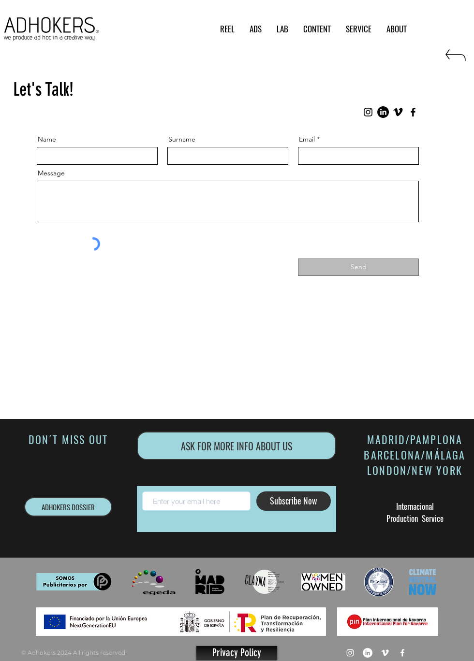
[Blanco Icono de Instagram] (350, 653)
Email (307, 139)
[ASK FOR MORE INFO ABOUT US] (236, 445)
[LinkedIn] (383, 112)
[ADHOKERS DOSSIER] (68, 507)
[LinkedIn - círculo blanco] (367, 653)
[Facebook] (413, 112)
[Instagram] (368, 112)
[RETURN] (454, 59)
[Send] (358, 267)
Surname (181, 139)
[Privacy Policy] (236, 653)
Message (51, 173)
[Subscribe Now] (293, 501)
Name (47, 139)
